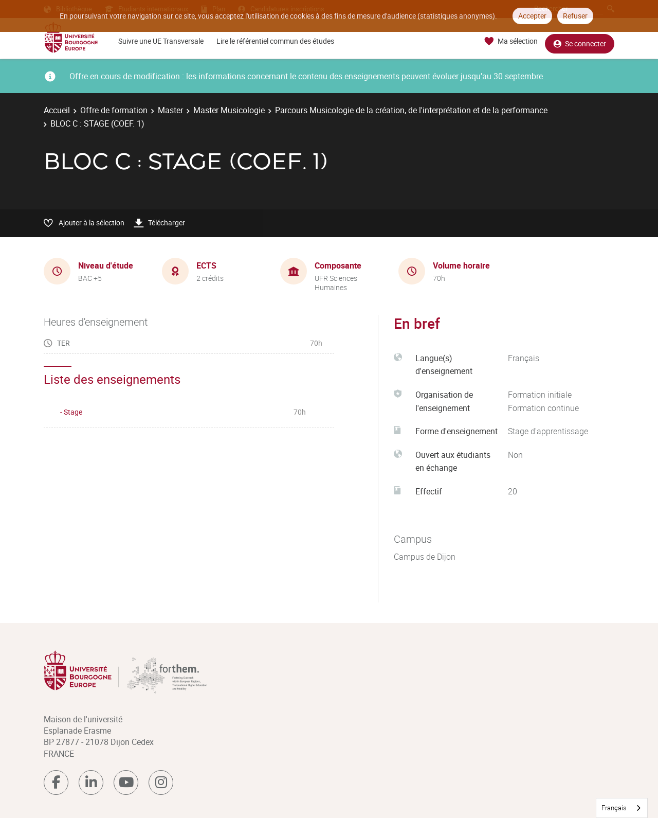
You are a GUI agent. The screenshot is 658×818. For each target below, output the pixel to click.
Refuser (575, 16)
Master (170, 110)
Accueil (57, 110)
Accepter (532, 16)
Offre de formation (114, 110)
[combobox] (622, 808)
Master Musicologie (229, 110)
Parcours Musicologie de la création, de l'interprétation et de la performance (411, 110)
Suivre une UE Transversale (161, 41)
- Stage (71, 412)
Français (614, 807)
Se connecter (579, 41)
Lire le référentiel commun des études (275, 41)
